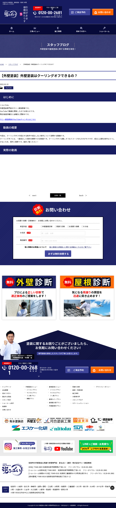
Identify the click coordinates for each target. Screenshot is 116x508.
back (81, 195)
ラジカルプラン (32, 393)
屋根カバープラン (55, 399)
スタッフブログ (77, 400)
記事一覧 (57, 195)
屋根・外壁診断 (77, 390)
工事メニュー (35, 31)
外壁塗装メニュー (31, 387)
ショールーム (104, 31)
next (34, 195)
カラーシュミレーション (80, 403)
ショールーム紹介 (8, 403)
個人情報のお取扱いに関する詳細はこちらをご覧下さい (70, 247)
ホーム (11, 31)
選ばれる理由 (6, 396)
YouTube (9, 88)
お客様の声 (76, 396)
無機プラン (30, 398)
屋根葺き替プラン (55, 402)
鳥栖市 (4, 406)
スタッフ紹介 (6, 400)
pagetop (112, 488)
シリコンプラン (32, 390)
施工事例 (58, 31)
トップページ (6, 387)
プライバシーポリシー (103, 387)
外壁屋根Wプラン (55, 406)
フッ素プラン (31, 396)
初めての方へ (81, 31)
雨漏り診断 (76, 387)
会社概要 (5, 390)
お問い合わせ (6, 410)
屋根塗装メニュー (55, 387)
